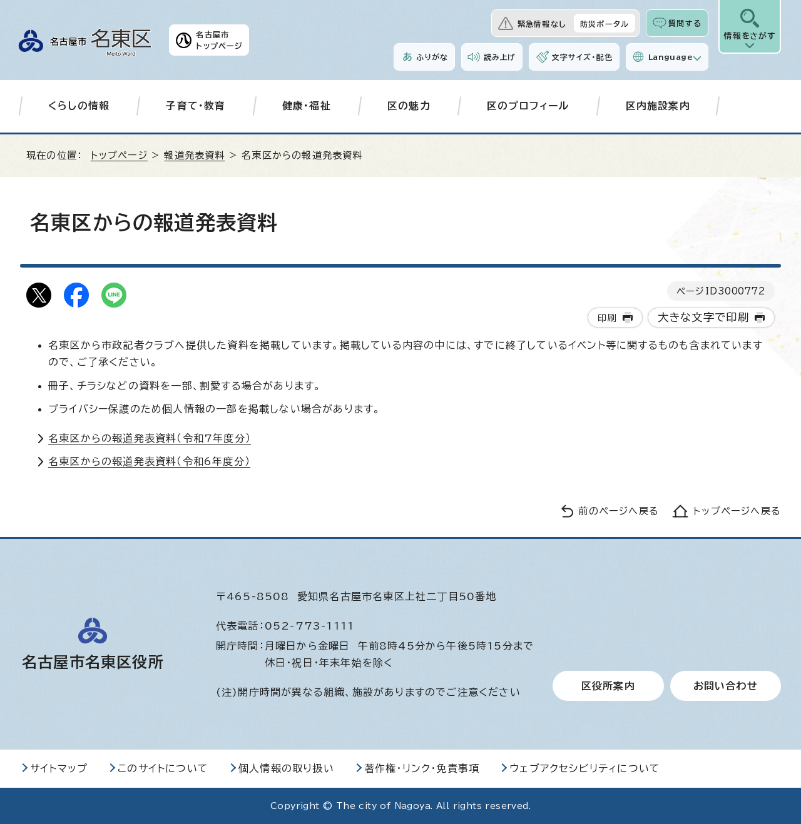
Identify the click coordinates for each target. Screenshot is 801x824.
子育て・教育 (195, 106)
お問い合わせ (725, 686)
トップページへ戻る (737, 511)
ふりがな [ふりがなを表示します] (432, 57)
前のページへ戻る (618, 511)
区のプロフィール (528, 106)
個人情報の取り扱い (286, 768)
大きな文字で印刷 (704, 317)
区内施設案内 (658, 106)
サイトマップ (59, 768)
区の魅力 (409, 106)
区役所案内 (608, 686)
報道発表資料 (194, 155)
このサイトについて (163, 768)
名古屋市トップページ (219, 40)
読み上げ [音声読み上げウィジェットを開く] (500, 57)
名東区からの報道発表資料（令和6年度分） (149, 461)
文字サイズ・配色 (582, 57)
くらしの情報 (79, 106)
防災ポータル (604, 24)
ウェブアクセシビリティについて (584, 768)
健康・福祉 (306, 106)
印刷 (607, 318)
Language (670, 57)
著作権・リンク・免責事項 (421, 768)
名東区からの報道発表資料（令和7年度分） (149, 438)
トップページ (119, 155)
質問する (685, 23)
